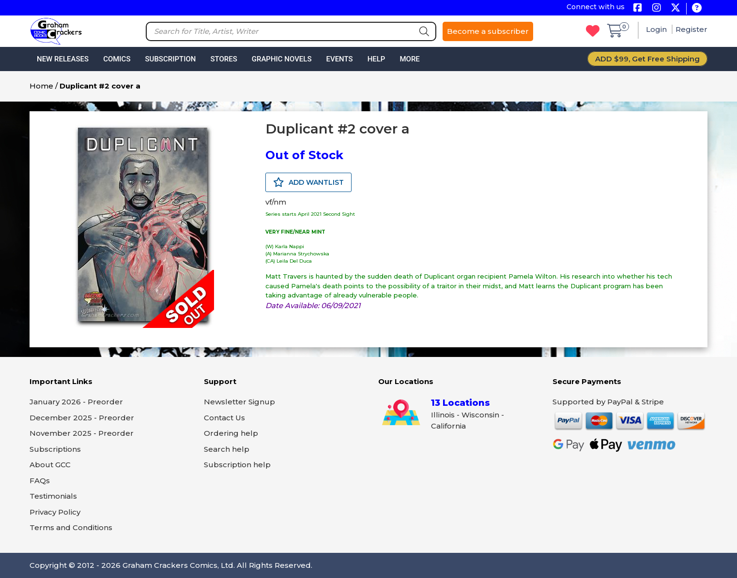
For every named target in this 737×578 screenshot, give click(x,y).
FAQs (40, 480)
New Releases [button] (63, 59)
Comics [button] (116, 59)
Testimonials (53, 496)
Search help (226, 449)
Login (657, 29)
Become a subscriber (488, 31)
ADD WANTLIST (308, 182)
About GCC (50, 464)
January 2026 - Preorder (76, 401)
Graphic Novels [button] (282, 59)
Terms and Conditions (71, 527)
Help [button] (376, 59)
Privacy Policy (55, 512)
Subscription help (237, 464)
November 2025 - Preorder (82, 433)
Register (691, 29)
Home (41, 85)
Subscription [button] (170, 59)
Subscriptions (55, 449)
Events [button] (339, 59)
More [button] (409, 59)
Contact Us (224, 417)
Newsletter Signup (239, 401)
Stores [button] (223, 59)
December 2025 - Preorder (82, 417)
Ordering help (231, 433)
